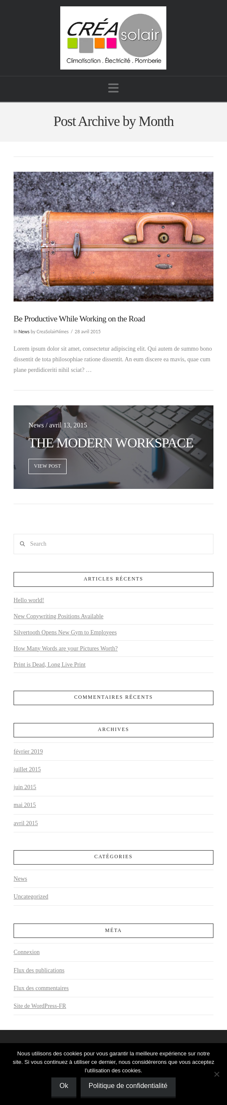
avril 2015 (26, 823)
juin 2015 (25, 787)
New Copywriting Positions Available (59, 616)
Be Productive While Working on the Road (79, 318)
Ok (63, 1085)
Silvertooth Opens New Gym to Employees (65, 632)
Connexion (26, 952)
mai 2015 (25, 805)
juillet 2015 (27, 769)
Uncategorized (31, 896)
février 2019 (28, 751)
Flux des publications (39, 970)
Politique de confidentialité (128, 1085)
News (24, 331)
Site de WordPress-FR (40, 1006)
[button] (113, 88)
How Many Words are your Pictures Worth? (66, 648)
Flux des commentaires (41, 988)
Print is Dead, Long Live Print (50, 664)
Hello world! (29, 600)
